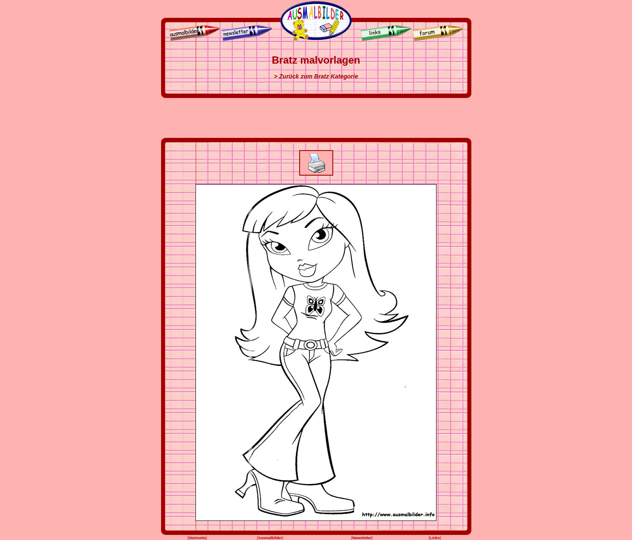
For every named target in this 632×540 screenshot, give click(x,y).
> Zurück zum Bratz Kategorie (316, 76)
